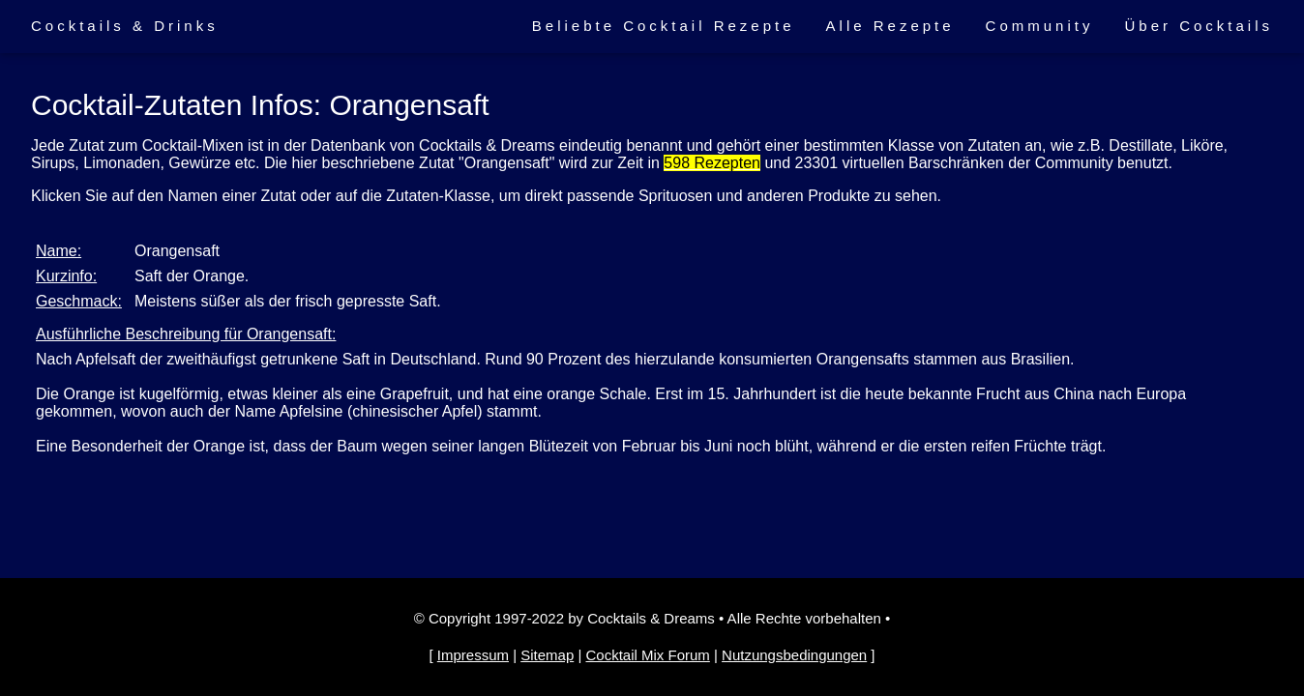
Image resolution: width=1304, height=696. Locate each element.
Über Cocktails (1198, 25)
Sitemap (547, 655)
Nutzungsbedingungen (794, 655)
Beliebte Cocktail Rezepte (663, 25)
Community (1040, 25)
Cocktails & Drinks (125, 25)
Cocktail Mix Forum (647, 655)
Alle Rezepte (890, 25)
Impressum (473, 655)
